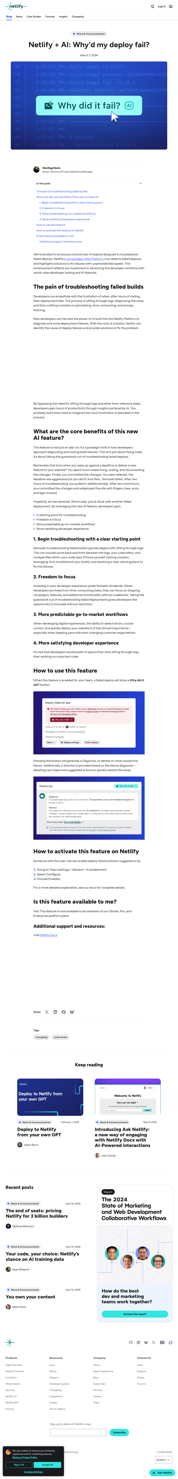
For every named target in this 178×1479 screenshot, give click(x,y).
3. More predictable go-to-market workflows (67, 213)
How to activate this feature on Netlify (60, 230)
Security (10, 1390)
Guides (53, 1402)
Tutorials (50, 16)
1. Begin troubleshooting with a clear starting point (71, 202)
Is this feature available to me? (55, 236)
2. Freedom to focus (52, 208)
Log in (161, 6)
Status (52, 1371)
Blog (9, 16)
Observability (13, 1383)
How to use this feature (50, 225)
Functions (11, 1377)
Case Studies (34, 16)
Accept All (47, 1465)
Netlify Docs (48, 935)
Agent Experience (103, 1371)
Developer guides (59, 1383)
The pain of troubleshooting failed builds (61, 191)
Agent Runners (14, 1365)
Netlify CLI (11, 1396)
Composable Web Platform (85, 259)
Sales (140, 1365)
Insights (63, 16)
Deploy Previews (15, 1371)
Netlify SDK (12, 1402)
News (19, 16)
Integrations (56, 1396)
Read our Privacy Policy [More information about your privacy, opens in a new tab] (25, 1457)
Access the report (135, 1314)
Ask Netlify (162, 1472)
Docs (52, 1365)
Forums (141, 1383)
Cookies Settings (33, 1472)
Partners (98, 1390)
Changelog (78, 16)
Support (54, 1377)
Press (96, 1402)
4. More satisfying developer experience (64, 219)
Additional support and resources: (60, 241)
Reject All (19, 1465)
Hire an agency (57, 1408)
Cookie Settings (69, 1452)
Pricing (9, 1408)
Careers (97, 1396)
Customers (99, 1383)
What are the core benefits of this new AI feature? (67, 197)
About (96, 1365)
